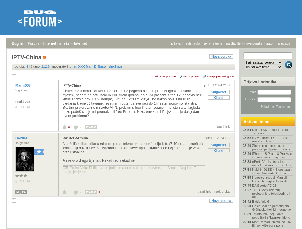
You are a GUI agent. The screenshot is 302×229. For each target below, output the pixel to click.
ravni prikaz (191, 76)
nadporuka (222, 191)
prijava (175, 43)
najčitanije (233, 43)
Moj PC (21, 192)
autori (270, 43)
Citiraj (218, 97)
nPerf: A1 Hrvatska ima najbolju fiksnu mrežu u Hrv (271, 163)
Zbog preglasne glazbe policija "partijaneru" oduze (271, 147)
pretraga (284, 43)
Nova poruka (221, 56)
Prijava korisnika (260, 81)
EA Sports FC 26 (264, 185)
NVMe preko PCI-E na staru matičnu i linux (272, 139)
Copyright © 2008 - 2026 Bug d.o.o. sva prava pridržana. (151, 227)
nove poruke (253, 43)
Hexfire (21, 138)
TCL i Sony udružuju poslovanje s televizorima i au (271, 193)
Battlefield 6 (260, 201)
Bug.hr (17, 43)
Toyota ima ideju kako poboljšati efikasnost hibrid (271, 215)
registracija (192, 43)
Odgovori (218, 92)
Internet (80, 43)
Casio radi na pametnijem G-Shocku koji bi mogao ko (271, 207)
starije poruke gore (220, 76)
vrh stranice (286, 220)
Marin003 (23, 85)
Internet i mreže (56, 43)
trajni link (223, 126)
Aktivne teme (256, 121)
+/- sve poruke (165, 76)
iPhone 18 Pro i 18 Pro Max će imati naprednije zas (272, 155)
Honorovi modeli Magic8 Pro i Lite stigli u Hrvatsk (269, 179)
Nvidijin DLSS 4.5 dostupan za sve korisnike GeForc (272, 171)
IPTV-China (72, 85)
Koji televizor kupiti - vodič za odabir (271, 131)
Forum (33, 43)
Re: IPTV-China (75, 138)
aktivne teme (213, 43)
